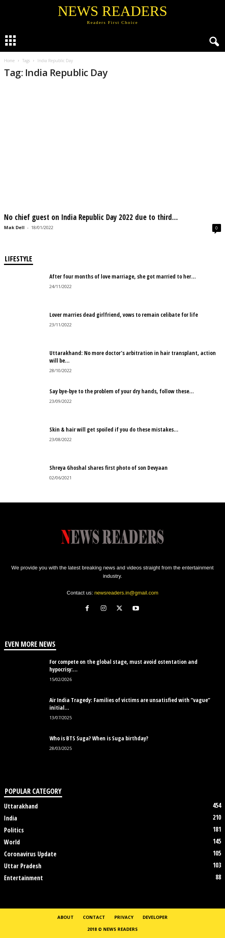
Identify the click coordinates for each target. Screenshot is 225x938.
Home (9, 60)
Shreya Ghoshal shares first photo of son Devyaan (108, 467)
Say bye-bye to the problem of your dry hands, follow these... (121, 391)
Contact (94, 917)
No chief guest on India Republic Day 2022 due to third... (91, 217)
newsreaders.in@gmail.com (126, 593)
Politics (14, 830)
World (12, 842)
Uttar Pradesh (22, 865)
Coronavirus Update (30, 854)
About (65, 917)
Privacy (123, 917)
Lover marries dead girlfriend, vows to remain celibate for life (123, 314)
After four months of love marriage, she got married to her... (122, 276)
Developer (155, 917)
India (10, 818)
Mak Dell (14, 227)
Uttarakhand (21, 806)
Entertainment (23, 877)
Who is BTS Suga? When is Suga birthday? (98, 738)
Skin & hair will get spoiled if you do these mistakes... (113, 429)
